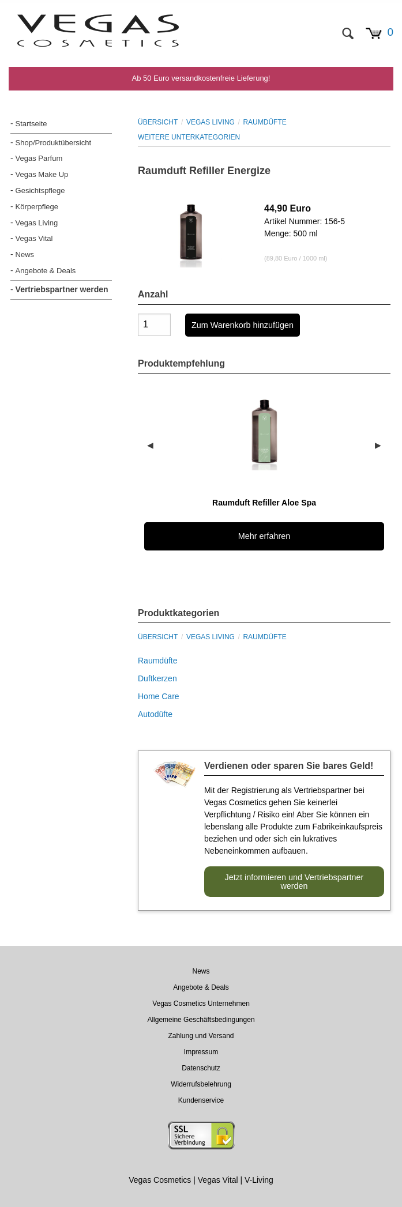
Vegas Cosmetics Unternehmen (201, 1003)
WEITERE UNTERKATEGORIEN (189, 137)
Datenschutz (201, 1068)
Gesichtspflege (40, 190)
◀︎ (155, 445)
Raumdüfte (264, 122)
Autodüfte (155, 714)
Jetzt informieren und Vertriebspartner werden (294, 881)
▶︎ (382, 445)
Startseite (31, 123)
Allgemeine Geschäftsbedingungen (200, 1020)
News (25, 254)
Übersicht (158, 122)
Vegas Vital (34, 238)
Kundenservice (201, 1100)
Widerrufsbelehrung (201, 1084)
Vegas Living (37, 222)
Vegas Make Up (42, 174)
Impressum (201, 1052)
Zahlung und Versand (201, 1036)
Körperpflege (37, 206)
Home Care (158, 696)
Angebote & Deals (46, 270)
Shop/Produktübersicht (54, 142)
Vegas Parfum (39, 158)
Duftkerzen (157, 678)
